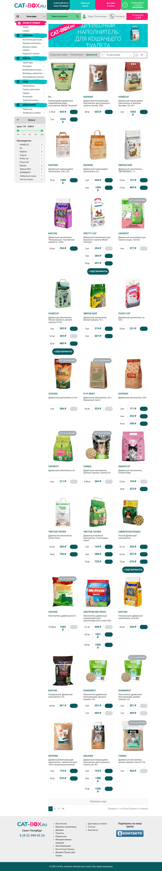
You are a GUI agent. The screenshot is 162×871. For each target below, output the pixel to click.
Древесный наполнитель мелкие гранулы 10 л (98, 316)
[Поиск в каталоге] (60, 16)
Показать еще (98, 801)
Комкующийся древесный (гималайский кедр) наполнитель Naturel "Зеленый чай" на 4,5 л (63, 102)
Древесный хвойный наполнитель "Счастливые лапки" (98, 536)
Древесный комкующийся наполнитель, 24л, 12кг (63, 168)
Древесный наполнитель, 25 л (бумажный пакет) (98, 396)
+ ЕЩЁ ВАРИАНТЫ (98, 271)
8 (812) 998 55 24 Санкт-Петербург (61, 4)
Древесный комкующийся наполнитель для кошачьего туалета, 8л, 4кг (98, 760)
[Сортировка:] (119, 55)
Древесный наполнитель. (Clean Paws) (63, 534)
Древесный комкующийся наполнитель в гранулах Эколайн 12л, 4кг (133, 101)
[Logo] (30, 5)
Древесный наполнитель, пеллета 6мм (133, 469)
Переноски (61, 836)
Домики (59, 830)
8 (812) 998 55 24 (32, 835)
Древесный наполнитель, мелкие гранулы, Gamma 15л (133, 759)
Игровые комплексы (66, 827)
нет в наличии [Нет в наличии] (109, 248)
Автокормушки (63, 846)
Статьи (91, 827)
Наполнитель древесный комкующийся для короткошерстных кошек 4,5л (98, 616)
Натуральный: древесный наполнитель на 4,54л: (133, 615)
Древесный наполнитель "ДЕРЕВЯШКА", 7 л (133, 168)
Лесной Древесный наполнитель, (133, 534)
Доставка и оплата (111, 4)
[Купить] (74, 112)
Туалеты (60, 833)
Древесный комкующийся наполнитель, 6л (98, 168)
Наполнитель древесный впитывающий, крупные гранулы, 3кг (98, 694)
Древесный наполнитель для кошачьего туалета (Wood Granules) (98, 237)
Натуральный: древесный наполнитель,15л (63, 693)
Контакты (120, 16)
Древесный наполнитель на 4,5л (133, 316)
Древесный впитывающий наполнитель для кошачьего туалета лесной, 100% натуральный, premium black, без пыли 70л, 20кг (98, 103)
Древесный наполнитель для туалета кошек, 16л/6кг (133, 236)
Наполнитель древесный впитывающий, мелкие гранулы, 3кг (133, 694)
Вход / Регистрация (97, 16)
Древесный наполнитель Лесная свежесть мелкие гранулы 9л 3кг (63, 317)
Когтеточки (61, 823)
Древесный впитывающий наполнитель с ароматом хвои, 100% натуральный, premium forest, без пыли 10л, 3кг (63, 761)
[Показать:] (142, 55)
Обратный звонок (85, 4)
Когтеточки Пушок (65, 849)
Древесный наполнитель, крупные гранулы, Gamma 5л (98, 469)
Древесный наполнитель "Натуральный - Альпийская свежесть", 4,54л (63, 237)
